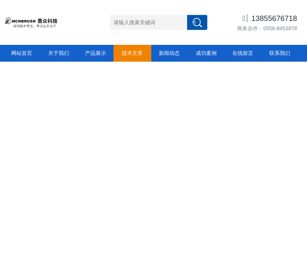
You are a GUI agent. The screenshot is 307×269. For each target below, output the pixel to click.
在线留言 (242, 53)
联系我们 (279, 53)
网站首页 (21, 53)
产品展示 (95, 53)
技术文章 (132, 53)
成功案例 (206, 53)
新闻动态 (169, 53)
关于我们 (58, 53)
